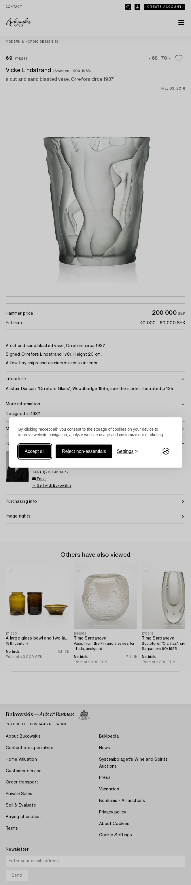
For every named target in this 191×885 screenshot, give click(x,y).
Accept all (35, 451)
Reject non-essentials (84, 451)
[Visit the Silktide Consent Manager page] (166, 451)
